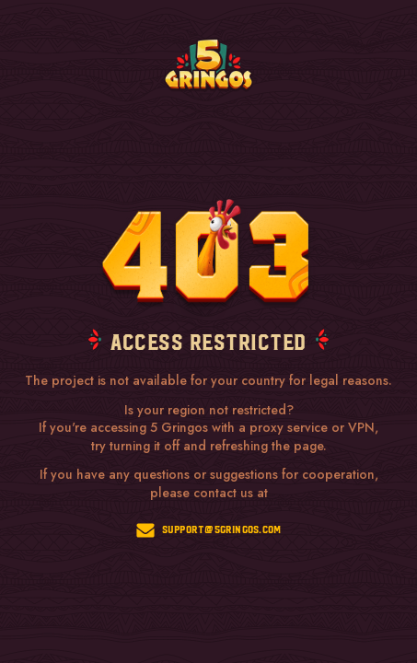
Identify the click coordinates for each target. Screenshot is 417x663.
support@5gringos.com (209, 530)
